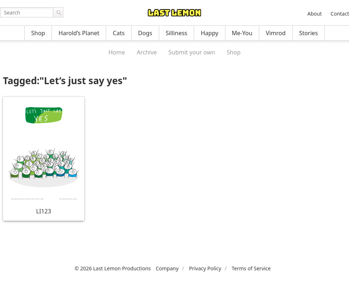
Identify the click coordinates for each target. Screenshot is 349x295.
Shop (38, 33)
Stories (308, 33)
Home (116, 52)
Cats (119, 33)
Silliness (177, 33)
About (314, 13)
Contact (339, 13)
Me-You (242, 33)
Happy (209, 33)
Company (167, 268)
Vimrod (276, 33)
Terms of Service (251, 268)
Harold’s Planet (79, 33)
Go (58, 12)
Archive (147, 52)
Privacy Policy (205, 268)
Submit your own (192, 52)
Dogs (145, 33)
